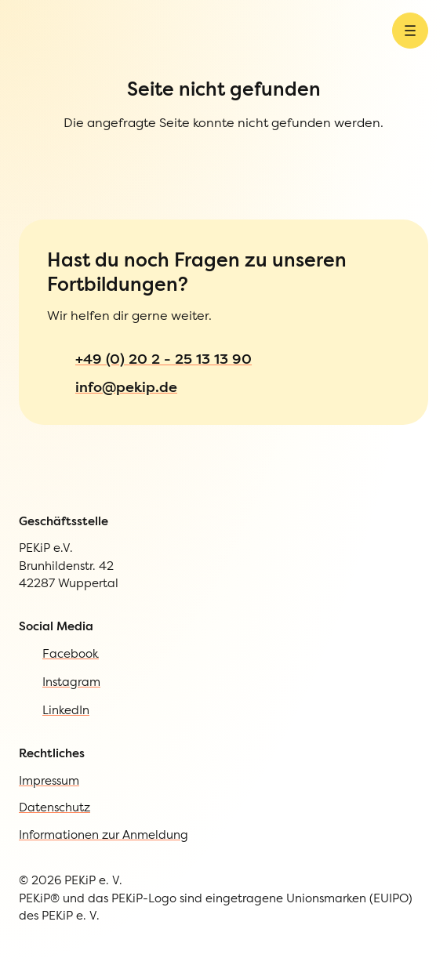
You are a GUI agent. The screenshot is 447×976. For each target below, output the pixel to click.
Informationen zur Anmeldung (103, 857)
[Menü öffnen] (410, 42)
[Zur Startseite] (42, 42)
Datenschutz (54, 829)
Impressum (49, 803)
